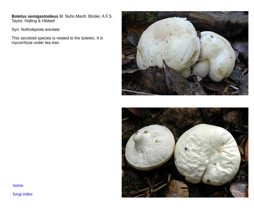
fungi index (22, 194)
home (18, 185)
